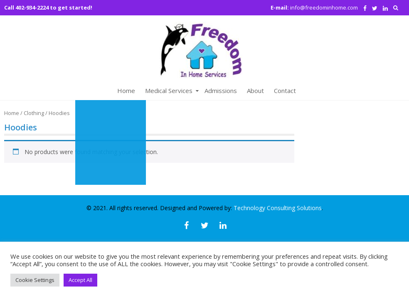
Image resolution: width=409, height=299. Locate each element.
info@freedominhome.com (324, 7)
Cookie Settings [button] (34, 280)
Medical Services (168, 90)
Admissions (220, 90)
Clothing (34, 113)
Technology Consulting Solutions (278, 208)
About (255, 90)
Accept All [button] (80, 280)
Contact (285, 90)
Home (126, 90)
